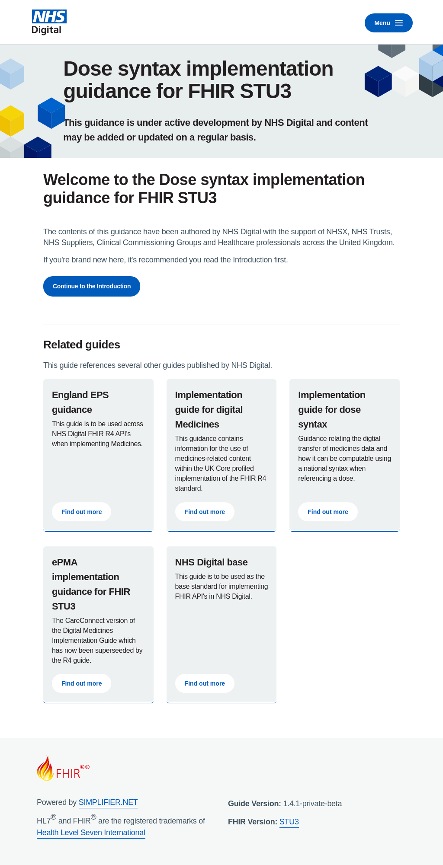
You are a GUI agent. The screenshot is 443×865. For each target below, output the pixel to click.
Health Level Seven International (91, 832)
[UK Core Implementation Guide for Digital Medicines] (222, 454)
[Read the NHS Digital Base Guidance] (222, 624)
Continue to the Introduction (92, 286)
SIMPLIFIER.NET (108, 802)
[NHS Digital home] (49, 23)
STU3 (289, 821)
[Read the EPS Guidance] (98, 454)
